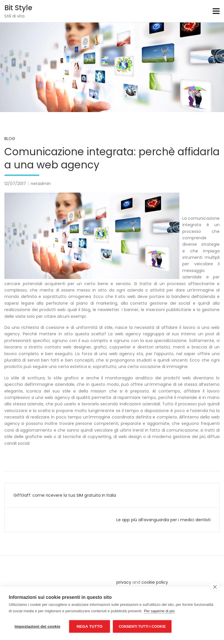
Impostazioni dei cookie (37, 626)
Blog (9, 139)
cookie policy (154, 582)
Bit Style (18, 8)
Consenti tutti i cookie (142, 627)
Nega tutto (89, 626)
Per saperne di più (159, 611)
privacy (123, 582)
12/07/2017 (15, 183)
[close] (215, 587)
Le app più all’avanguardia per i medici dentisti (163, 520)
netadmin (41, 183)
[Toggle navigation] (216, 11)
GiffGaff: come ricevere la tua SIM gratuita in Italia (64, 495)
